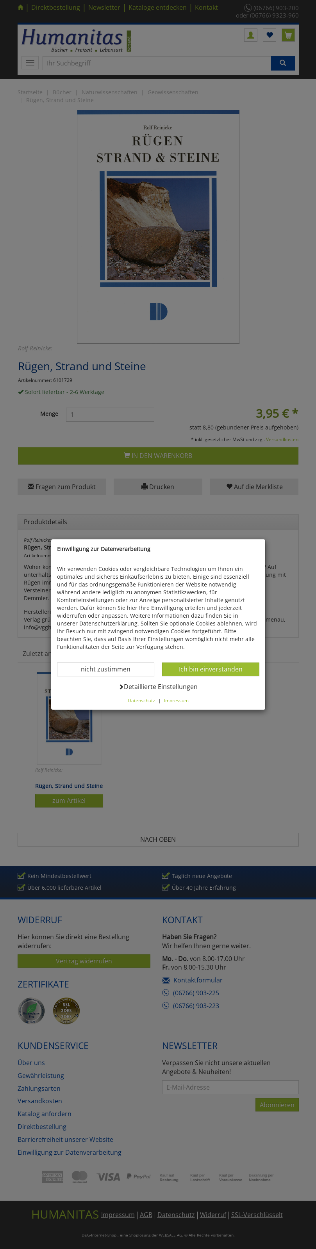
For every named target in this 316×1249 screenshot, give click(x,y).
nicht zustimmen (110, 668)
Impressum (176, 700)
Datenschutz (141, 700)
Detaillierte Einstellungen (158, 686)
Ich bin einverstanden (211, 668)
